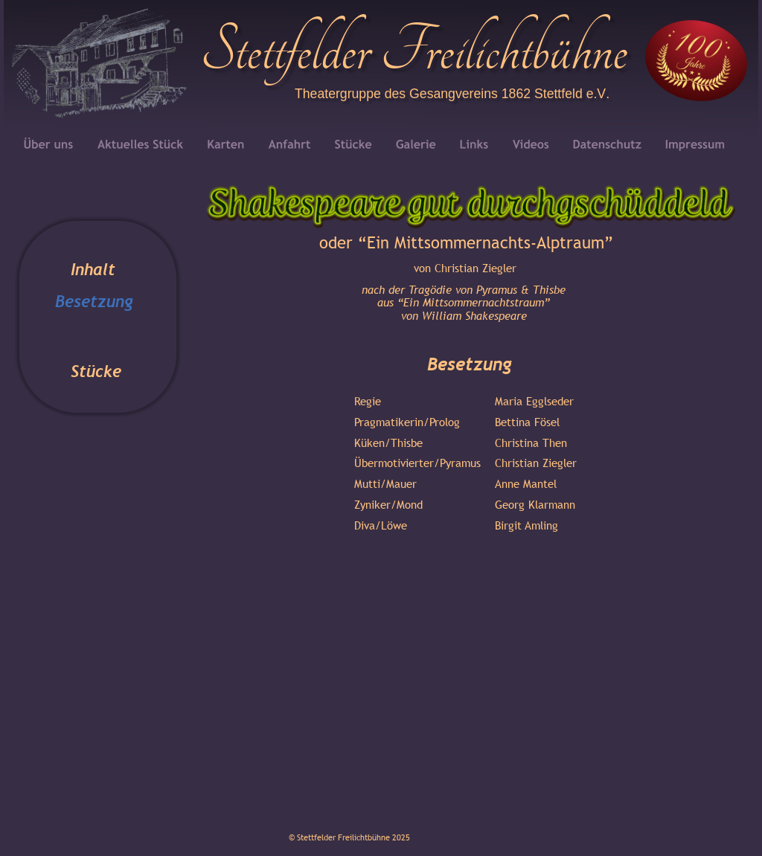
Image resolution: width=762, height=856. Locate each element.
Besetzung (94, 302)
